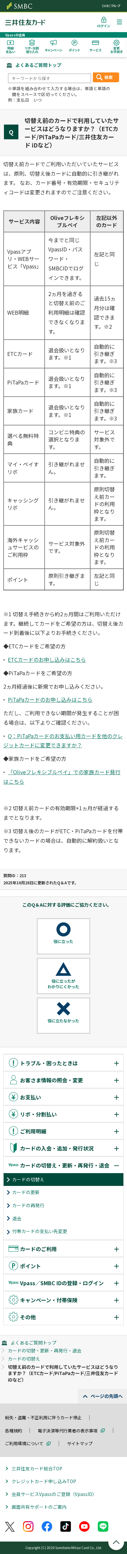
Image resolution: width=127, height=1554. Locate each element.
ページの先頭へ (107, 1396)
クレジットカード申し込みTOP (43, 1481)
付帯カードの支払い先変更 (39, 1231)
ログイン (103, 25)
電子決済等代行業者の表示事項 (67, 1430)
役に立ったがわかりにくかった (63, 984)
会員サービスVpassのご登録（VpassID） (54, 1494)
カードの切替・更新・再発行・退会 (44, 1350)
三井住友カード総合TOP (36, 1468)
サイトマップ (80, 1443)
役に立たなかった (63, 1021)
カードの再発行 (28, 1205)
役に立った (63, 941)
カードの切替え (28, 1179)
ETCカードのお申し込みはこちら (47, 659)
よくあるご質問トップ (38, 65)
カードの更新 (26, 1192)
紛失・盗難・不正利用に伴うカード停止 (43, 1417)
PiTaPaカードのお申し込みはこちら (50, 699)
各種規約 (13, 1430)
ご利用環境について (24, 1443)
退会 (16, 1218)
